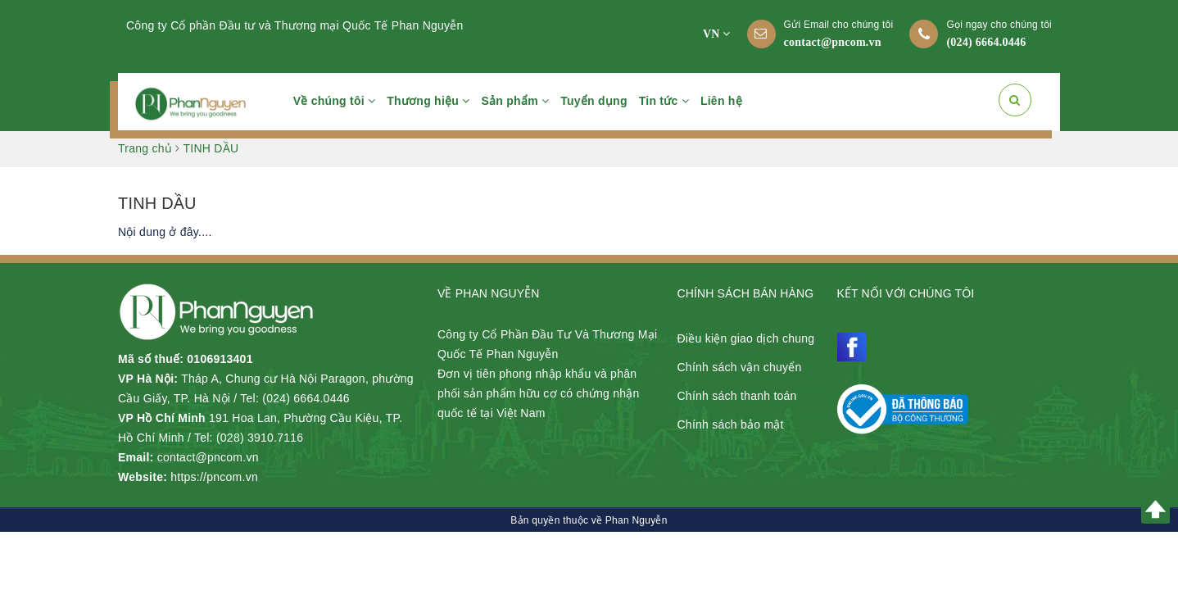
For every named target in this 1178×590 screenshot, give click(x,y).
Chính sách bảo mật (730, 424)
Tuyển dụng (593, 100)
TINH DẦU (157, 203)
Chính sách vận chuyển (739, 367)
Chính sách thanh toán (737, 395)
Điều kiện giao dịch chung (746, 338)
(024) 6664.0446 (986, 42)
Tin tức (664, 100)
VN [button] (717, 34)
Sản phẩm (516, 100)
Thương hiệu (428, 100)
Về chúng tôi (334, 100)
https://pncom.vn (214, 476)
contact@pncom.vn (832, 42)
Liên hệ (721, 100)
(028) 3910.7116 (260, 437)
